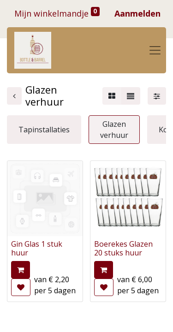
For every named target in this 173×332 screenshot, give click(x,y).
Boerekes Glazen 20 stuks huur (123, 248)
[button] (20, 270)
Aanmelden (137, 13)
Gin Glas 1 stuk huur (36, 248)
